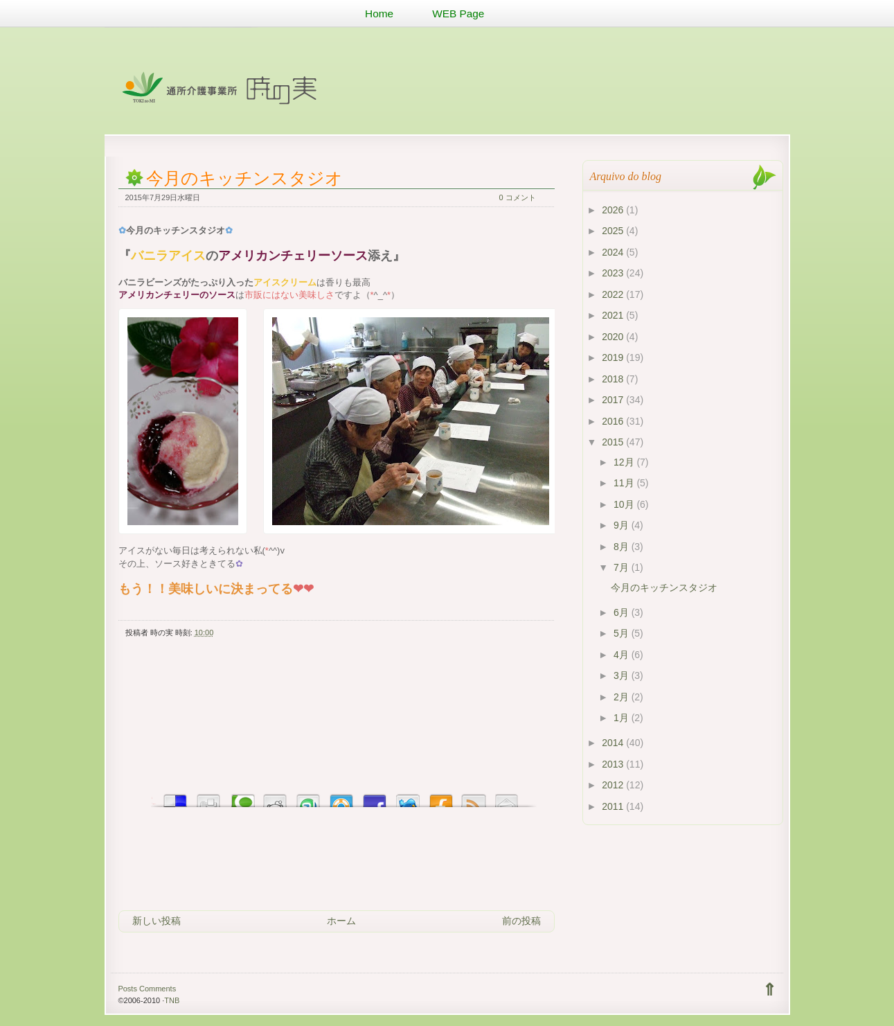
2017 (614, 399)
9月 (623, 525)
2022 (614, 294)
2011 (614, 806)
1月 (623, 717)
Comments (157, 988)
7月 (623, 567)
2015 (614, 442)
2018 (614, 378)
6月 (623, 612)
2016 (614, 421)
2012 (614, 784)
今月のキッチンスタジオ (244, 178)
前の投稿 (521, 920)
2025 (614, 230)
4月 (623, 654)
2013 (614, 764)
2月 (623, 696)
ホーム (341, 920)
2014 (614, 742)
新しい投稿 (156, 920)
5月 (623, 633)
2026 (614, 209)
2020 (614, 336)
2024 (614, 252)
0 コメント (517, 197)
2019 (614, 357)
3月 (623, 675)
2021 (614, 315)
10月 (625, 504)
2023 (614, 272)
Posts (127, 988)
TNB (171, 1000)
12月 (625, 462)
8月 (623, 546)
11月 (625, 482)
